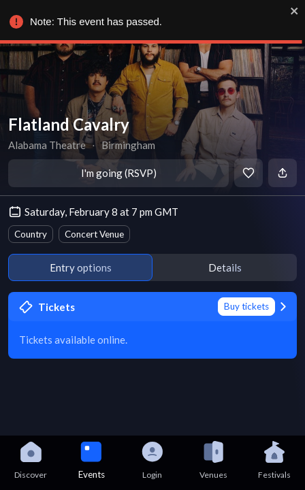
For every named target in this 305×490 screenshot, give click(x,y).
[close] (295, 10)
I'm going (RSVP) (119, 173)
